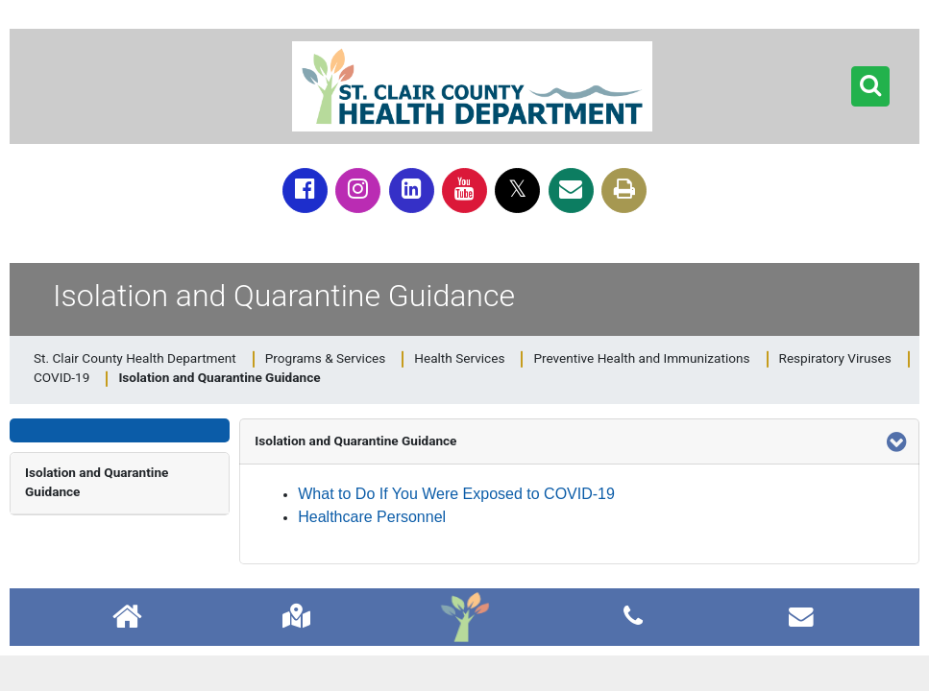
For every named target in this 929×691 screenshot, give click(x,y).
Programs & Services (325, 358)
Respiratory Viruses (835, 358)
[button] (870, 86)
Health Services (459, 358)
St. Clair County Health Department (135, 358)
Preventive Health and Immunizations (641, 358)
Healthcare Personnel (372, 517)
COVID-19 (61, 377)
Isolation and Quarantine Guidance (96, 482)
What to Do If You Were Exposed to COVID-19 (456, 494)
